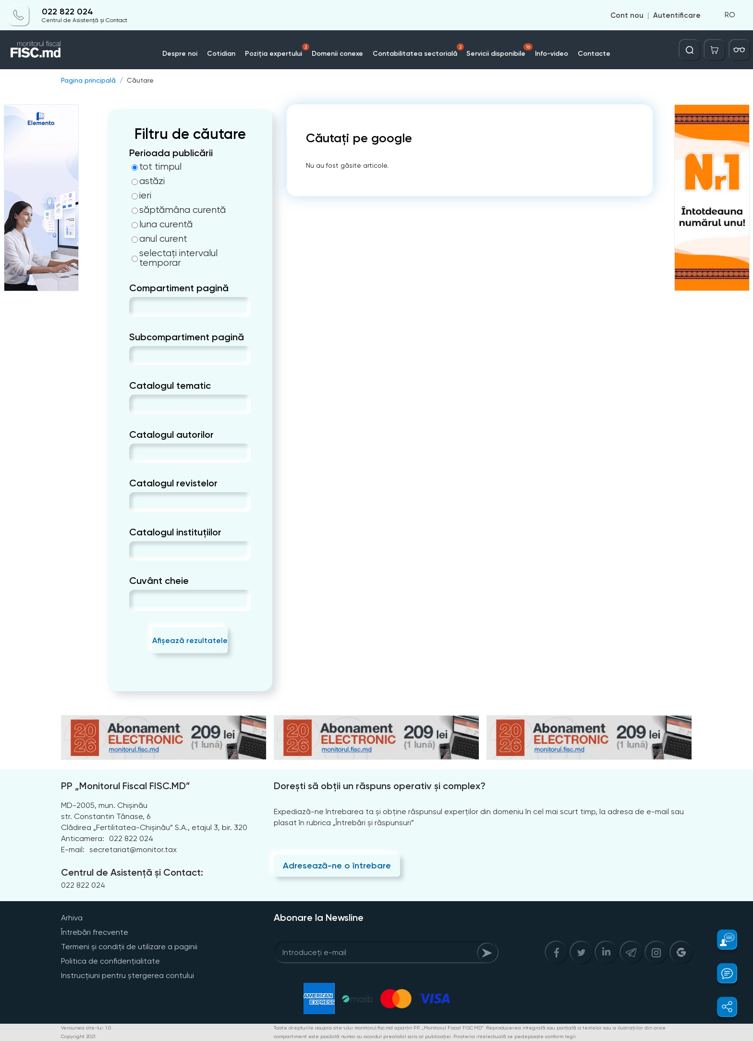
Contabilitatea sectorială (418, 50)
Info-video (552, 54)
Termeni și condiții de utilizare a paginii (129, 946)
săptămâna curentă (179, 210)
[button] (721, 939)
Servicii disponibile (500, 50)
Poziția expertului (277, 50)
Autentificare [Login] (677, 15)
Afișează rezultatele (190, 640)
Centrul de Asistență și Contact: (132, 872)
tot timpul (157, 167)
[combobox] (137, 307)
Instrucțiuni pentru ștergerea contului (127, 975)
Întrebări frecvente (94, 932)
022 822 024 (67, 12)
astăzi (148, 181)
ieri (141, 195)
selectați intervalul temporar (175, 258)
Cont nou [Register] (627, 15)
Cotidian (221, 54)
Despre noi (179, 54)
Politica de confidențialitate (110, 961)
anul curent (159, 239)
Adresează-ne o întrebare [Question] (337, 865)
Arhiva (72, 917)
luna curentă (162, 224)
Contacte (594, 54)
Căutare (140, 80)
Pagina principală (88, 80)
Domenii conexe (337, 54)
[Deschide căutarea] (690, 50)
